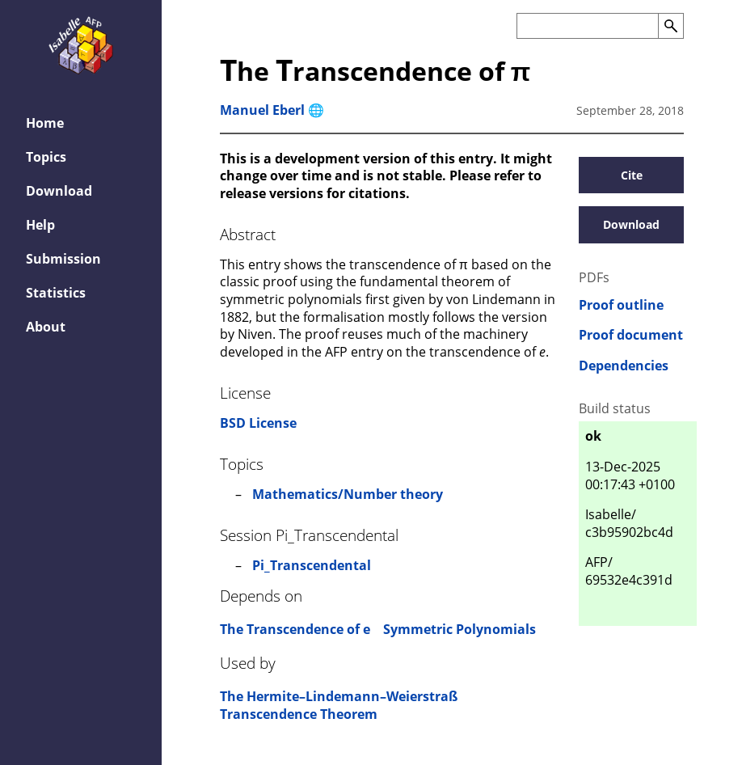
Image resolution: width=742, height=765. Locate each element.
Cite (632, 175)
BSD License (258, 423)
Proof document (631, 335)
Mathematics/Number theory (347, 494)
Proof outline (621, 305)
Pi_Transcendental (311, 565)
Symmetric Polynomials (459, 629)
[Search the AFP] (587, 26)
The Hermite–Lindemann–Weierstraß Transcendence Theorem (338, 705)
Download (631, 224)
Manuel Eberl (262, 110)
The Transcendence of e (295, 629)
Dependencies (623, 365)
